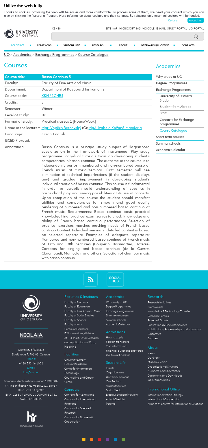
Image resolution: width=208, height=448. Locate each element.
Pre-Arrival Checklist (118, 355)
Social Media (114, 390)
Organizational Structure (163, 366)
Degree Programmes (171, 83)
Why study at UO (169, 77)
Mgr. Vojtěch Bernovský (61, 128)
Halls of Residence (75, 364)
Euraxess (153, 338)
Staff (163, 113)
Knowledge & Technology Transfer (169, 311)
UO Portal (196, 28)
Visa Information (116, 346)
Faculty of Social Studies (79, 315)
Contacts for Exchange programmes (177, 122)
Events (110, 368)
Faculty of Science (75, 320)
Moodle (148, 28)
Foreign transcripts (117, 341)
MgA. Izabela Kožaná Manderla (115, 128)
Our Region (113, 381)
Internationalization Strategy (165, 395)
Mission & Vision (157, 362)
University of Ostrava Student (176, 98)
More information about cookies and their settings (93, 15)
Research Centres (158, 316)
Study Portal (177, 28)
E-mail (161, 28)
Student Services (116, 386)
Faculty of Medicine (76, 302)
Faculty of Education (77, 306)
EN (59, 28)
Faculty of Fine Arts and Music (82, 311)
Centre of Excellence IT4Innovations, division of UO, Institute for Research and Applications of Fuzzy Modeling (81, 338)
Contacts (188, 45)
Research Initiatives (159, 302)
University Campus (117, 377)
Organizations (115, 372)
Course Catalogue (93, 55)
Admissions (47, 45)
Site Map (112, 28)
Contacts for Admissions (79, 394)
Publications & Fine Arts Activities (167, 325)
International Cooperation (164, 399)
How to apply (114, 337)
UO (7, 55)
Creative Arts (155, 307)
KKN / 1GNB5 (52, 96)
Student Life (74, 45)
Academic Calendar (170, 150)
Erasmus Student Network (122, 394)
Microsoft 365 (130, 28)
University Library (75, 359)
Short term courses (170, 137)
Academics (21, 45)
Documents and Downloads (165, 375)
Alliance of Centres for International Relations (175, 404)
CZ (53, 28)
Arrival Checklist (115, 399)
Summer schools (168, 143)
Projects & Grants (158, 320)
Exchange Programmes (54, 55)
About (127, 45)
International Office (158, 45)
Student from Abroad (176, 107)
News (151, 353)
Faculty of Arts (73, 324)
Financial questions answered (124, 350)
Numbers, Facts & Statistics (164, 371)
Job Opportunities (159, 380)
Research (102, 45)
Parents (110, 403)
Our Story (153, 357)
